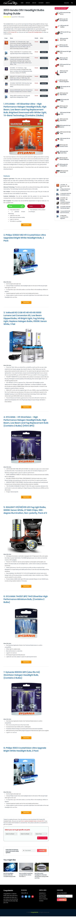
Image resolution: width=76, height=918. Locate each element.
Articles (28, 2)
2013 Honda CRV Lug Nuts (65, 32)
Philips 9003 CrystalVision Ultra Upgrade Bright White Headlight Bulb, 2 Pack (24, 749)
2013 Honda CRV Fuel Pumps (65, 65)
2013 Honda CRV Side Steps (65, 132)
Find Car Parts (42, 838)
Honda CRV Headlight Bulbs (35, 32)
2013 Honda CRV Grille (65, 100)
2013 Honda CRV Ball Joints (65, 113)
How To (48, 2)
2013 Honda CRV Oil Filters (65, 87)
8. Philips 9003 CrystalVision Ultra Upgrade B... (64, 217)
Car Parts (41, 2)
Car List (34, 2)
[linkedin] (29, 896)
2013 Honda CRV (12, 32)
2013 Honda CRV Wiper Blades (64, 93)
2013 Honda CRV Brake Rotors (64, 119)
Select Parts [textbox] (39, 834)
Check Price (43, 42)
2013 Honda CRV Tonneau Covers (64, 145)
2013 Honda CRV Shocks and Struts (64, 45)
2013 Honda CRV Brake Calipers (64, 106)
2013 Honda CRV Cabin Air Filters (64, 58)
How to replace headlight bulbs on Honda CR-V (32, 821)
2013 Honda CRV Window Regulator (64, 80)
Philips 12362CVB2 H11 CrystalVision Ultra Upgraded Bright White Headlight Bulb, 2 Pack (24, 238)
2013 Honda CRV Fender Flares (64, 152)
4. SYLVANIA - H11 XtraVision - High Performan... (63, 199)
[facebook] (22, 896)
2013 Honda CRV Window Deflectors (64, 158)
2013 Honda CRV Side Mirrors (65, 13)
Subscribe (66, 3)
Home (22, 2)
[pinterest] (32, 896)
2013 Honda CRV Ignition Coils (64, 71)
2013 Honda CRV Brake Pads (64, 171)
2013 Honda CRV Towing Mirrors (64, 165)
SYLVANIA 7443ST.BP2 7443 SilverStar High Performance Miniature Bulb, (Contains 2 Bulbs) (25, 599)
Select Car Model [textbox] (25, 834)
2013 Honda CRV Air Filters (65, 139)
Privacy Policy (42, 895)
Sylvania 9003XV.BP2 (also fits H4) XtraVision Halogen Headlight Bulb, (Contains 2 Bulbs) (21, 675)
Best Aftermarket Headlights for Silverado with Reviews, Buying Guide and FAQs (41, 876)
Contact (41, 901)
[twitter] (26, 896)
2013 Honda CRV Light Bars (65, 52)
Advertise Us (42, 893)
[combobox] (11, 833)
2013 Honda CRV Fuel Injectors (65, 126)
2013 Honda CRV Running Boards (64, 19)
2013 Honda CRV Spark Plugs (64, 39)
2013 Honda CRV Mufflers (64, 26)
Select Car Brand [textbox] (10, 834)
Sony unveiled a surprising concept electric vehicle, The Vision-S (25, 875)
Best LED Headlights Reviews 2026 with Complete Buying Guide (9, 875)
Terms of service (43, 899)
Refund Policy (42, 897)
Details (36, 41)
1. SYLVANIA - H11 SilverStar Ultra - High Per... (64, 186)
